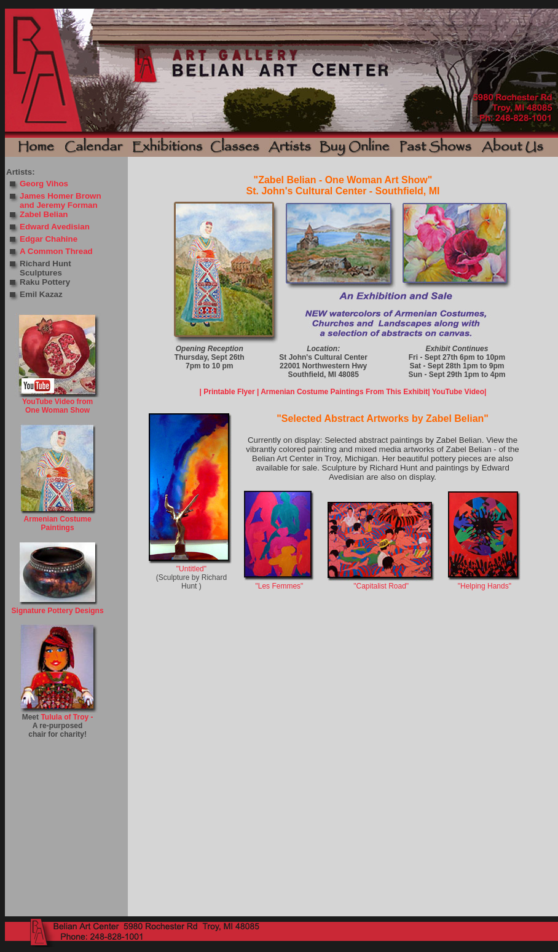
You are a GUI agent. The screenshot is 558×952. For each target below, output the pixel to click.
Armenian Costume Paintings (58, 523)
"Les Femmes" (279, 586)
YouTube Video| (459, 391)
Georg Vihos (44, 183)
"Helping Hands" (484, 586)
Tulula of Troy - (67, 717)
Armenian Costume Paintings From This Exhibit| (345, 391)
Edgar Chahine (48, 239)
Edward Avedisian (55, 226)
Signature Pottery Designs (58, 610)
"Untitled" (191, 569)
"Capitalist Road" (381, 586)
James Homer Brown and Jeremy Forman (60, 200)
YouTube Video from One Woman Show (57, 406)
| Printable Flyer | (229, 391)
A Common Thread (56, 251)
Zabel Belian (44, 214)
